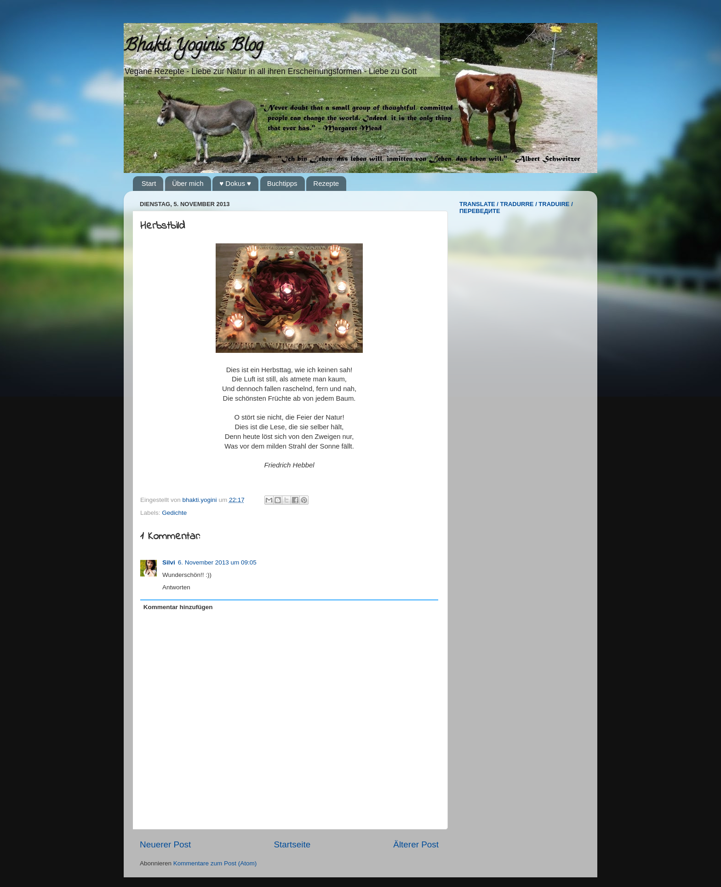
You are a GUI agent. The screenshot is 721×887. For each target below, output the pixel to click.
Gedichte (174, 512)
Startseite (292, 844)
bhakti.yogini (201, 499)
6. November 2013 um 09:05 (217, 562)
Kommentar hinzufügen (178, 607)
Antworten (176, 587)
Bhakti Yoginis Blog (193, 47)
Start (149, 183)
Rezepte (326, 183)
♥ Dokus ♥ (235, 183)
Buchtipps (282, 183)
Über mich (187, 183)
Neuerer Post (165, 844)
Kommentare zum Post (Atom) (215, 863)
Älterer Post (416, 844)
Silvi (168, 562)
